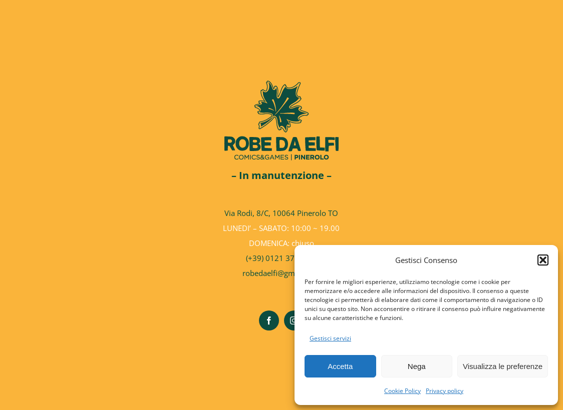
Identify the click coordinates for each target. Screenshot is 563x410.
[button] (543, 260)
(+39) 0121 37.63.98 (281, 258)
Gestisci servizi (330, 338)
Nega (417, 366)
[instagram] (294, 320)
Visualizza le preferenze (502, 366)
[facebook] (269, 320)
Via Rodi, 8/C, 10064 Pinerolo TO (281, 213)
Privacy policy (444, 390)
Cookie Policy (402, 390)
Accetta (340, 366)
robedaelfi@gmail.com (281, 273)
